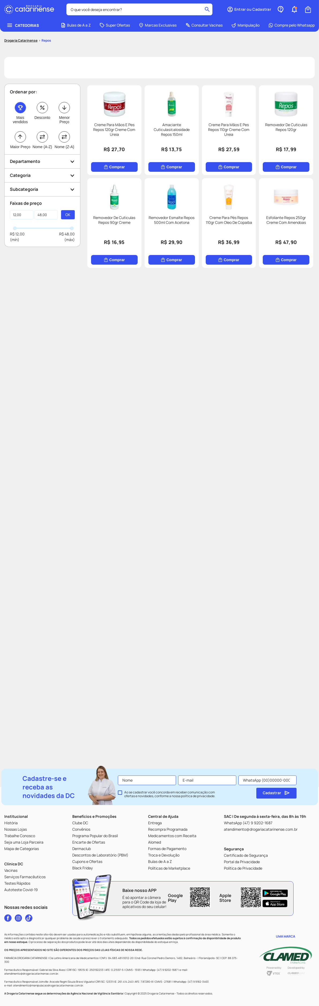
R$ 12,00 (17, 202)
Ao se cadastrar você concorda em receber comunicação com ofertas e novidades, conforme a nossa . (169, 794)
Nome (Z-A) (64, 115)
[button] (42, 129)
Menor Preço (64, 88)
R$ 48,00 (67, 202)
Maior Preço (20, 115)
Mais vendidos (20, 88)
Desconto (42, 86)
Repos (46, 8)
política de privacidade (198, 796)
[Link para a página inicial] (20, 8)
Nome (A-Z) (42, 115)
